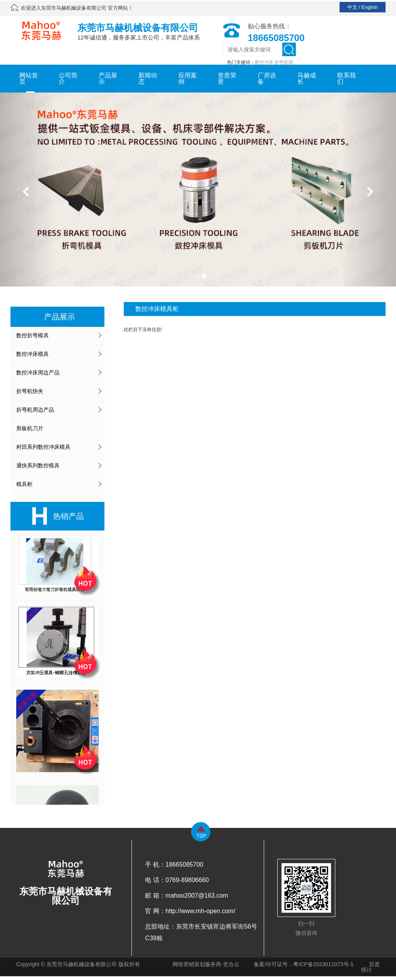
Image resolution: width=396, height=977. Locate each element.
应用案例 (187, 78)
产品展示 (108, 78)
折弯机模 (284, 62)
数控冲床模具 (32, 354)
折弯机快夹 (29, 391)
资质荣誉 (227, 78)
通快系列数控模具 (38, 465)
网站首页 (28, 78)
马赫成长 (306, 78)
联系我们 (346, 78)
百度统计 (370, 967)
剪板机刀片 (29, 428)
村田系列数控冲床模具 (43, 447)
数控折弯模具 (32, 335)
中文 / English (362, 7)
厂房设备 (267, 78)
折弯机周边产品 (35, 409)
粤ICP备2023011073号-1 (323, 964)
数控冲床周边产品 (38, 372)
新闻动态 (147, 78)
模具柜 (24, 484)
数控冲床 (264, 62)
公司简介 (68, 78)
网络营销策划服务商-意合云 (205, 964)
